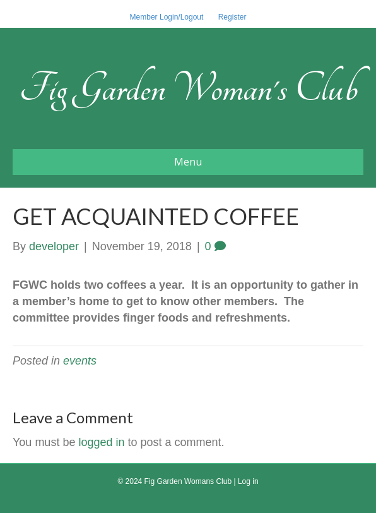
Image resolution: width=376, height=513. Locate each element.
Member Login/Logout (167, 17)
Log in (248, 481)
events (80, 360)
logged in (101, 442)
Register (232, 17)
